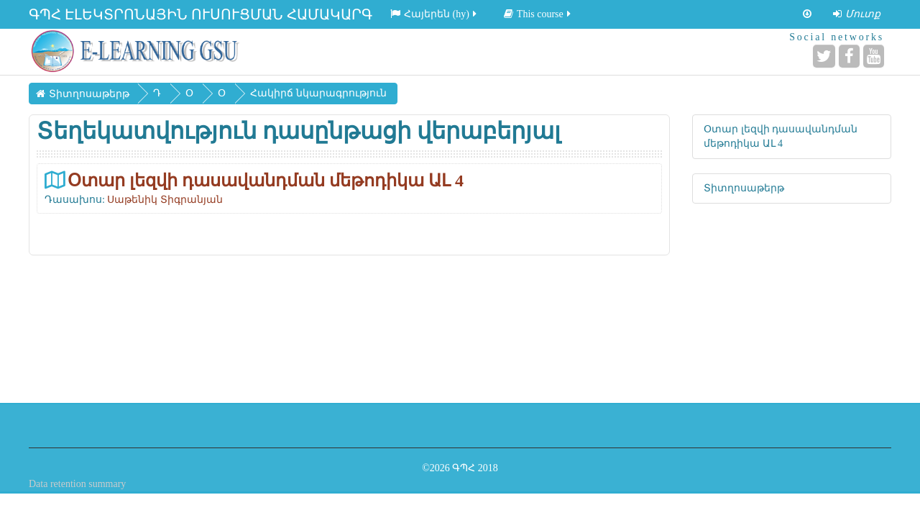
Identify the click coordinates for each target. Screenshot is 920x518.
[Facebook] (849, 56)
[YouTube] (873, 56)
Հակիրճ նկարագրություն (318, 93)
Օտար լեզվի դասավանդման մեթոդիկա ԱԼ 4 (266, 180)
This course (538, 14)
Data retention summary (77, 483)
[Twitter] (824, 56)
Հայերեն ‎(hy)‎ (434, 14)
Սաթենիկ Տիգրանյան (165, 199)
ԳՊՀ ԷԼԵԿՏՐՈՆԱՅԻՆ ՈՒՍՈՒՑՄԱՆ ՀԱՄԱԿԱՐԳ (200, 14)
